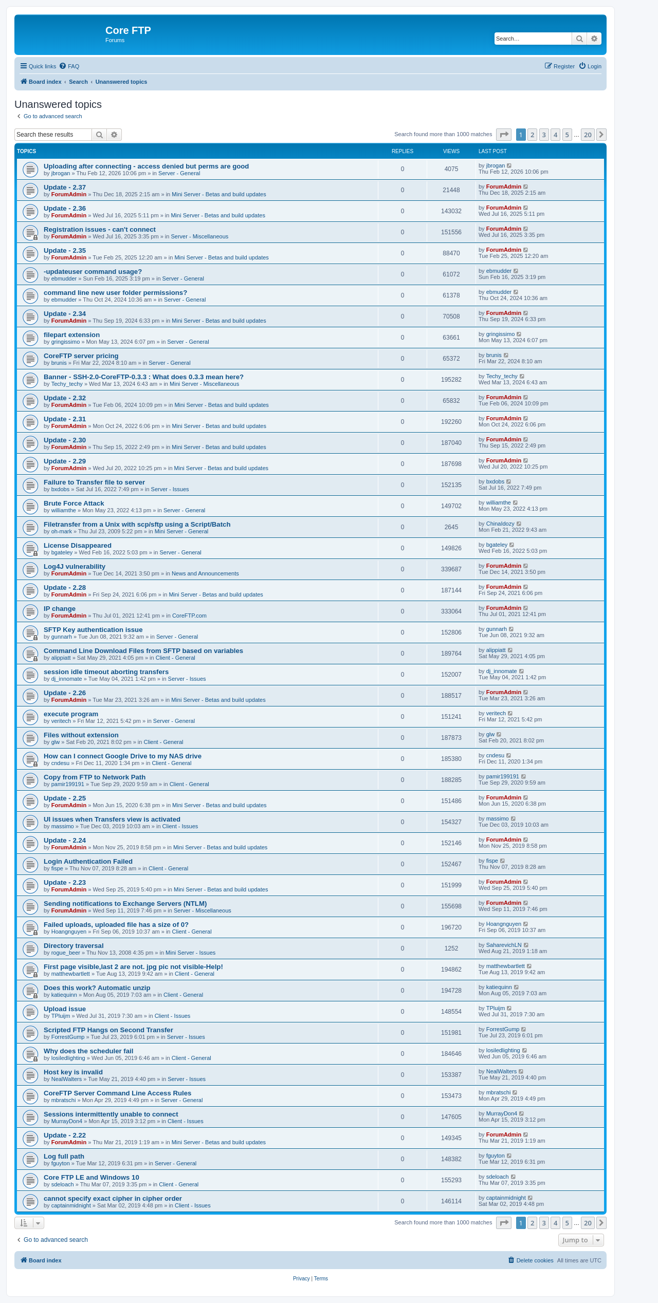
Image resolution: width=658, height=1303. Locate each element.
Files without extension (81, 735)
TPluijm (60, 1016)
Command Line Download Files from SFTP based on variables (143, 651)
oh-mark (61, 531)
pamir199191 (67, 784)
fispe (57, 868)
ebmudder (64, 278)
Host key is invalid (73, 1072)
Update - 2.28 (65, 587)
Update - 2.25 (65, 798)
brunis (59, 363)
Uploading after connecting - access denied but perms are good (146, 166)
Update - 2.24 (65, 840)
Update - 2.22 (65, 1135)
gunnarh (61, 637)
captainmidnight (71, 1205)
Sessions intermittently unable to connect (111, 1114)
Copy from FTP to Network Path (94, 777)
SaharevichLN (504, 945)
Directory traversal (74, 946)
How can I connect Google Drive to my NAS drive (123, 756)
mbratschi (63, 1100)
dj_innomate (66, 679)
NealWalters (66, 1079)
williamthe (63, 510)
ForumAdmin (68, 194)
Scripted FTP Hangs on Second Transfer (108, 1030)
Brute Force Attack (74, 503)
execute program (71, 714)
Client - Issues (180, 826)
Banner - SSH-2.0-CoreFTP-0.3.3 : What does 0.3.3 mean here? (144, 377)
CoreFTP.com (189, 615)
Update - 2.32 (65, 398)
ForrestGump (68, 1037)
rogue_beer (65, 953)
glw (55, 742)
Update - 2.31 (65, 419)
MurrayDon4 (67, 1121)
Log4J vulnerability (74, 566)
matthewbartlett (70, 974)
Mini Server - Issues (190, 953)
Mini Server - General (182, 531)
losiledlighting (68, 1058)
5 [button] (567, 134)
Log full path (64, 1156)
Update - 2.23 (65, 882)
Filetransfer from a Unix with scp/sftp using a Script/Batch (137, 524)
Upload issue (65, 1009)
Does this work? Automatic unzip (97, 988)
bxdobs (60, 489)
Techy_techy (67, 384)
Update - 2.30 (65, 440)
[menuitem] (69, 66)
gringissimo (65, 342)
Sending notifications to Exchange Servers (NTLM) (125, 903)
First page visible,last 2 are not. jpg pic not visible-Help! (133, 967)
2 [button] (532, 134)
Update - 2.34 (65, 314)
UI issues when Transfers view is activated (112, 819)
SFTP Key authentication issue (93, 630)
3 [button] (544, 134)
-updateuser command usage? (93, 271)
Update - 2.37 (65, 187)
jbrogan (60, 173)
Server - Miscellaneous (199, 236)
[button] (503, 134)
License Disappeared (78, 545)
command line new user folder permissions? (115, 292)
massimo (62, 826)
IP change (60, 608)
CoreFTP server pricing (81, 356)
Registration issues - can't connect (100, 229)
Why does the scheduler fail (88, 1051)
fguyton (60, 1163)
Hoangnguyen (69, 931)
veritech (61, 721)
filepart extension (72, 335)
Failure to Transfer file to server (94, 482)
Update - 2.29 (65, 461)
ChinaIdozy (500, 523)
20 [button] (588, 134)
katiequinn (64, 995)
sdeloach (62, 1184)
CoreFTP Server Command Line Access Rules (117, 1093)
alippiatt (61, 658)
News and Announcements (205, 573)
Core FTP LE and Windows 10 (91, 1177)
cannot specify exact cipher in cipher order (113, 1198)
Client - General (175, 658)
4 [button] (555, 134)
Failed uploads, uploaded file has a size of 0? (116, 924)
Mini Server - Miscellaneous (204, 384)
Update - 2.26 (65, 693)
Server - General (179, 173)
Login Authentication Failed (88, 861)
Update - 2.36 (65, 208)
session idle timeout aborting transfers (106, 672)
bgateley (62, 552)
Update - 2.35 (65, 250)
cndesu (60, 763)
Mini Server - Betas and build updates (219, 194)
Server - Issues (170, 489)
